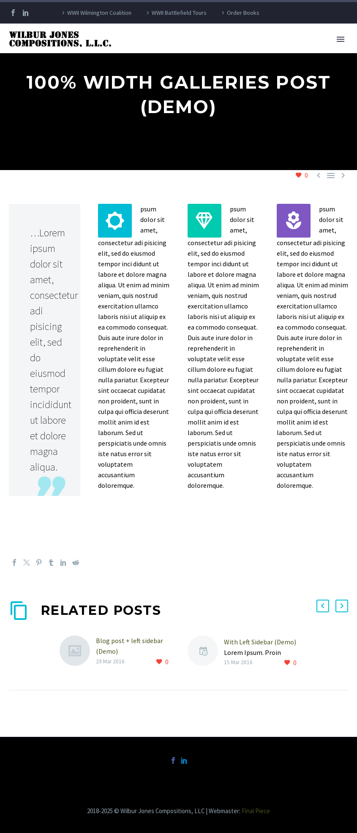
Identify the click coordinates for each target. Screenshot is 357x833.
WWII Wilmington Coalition (99, 12)
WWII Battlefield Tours (179, 12)
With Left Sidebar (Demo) (260, 642)
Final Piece (256, 811)
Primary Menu (340, 39)
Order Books (243, 12)
